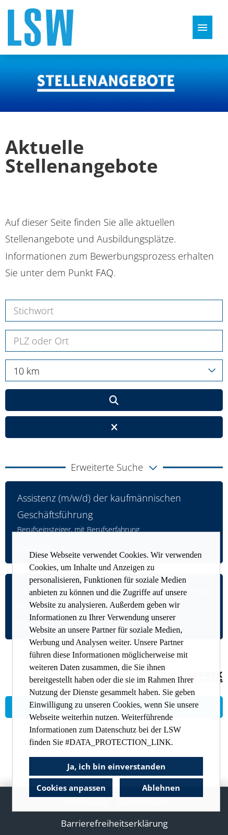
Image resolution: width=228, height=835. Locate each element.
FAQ (104, 272)
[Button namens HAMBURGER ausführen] (202, 27)
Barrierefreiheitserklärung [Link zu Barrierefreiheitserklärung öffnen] (114, 823)
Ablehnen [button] (161, 787)
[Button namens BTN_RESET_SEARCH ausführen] (114, 427)
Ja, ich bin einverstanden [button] (116, 766)
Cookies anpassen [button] (71, 787)
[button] (114, 467)
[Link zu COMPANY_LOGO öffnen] (40, 27)
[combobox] (114, 370)
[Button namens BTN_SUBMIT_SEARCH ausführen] (114, 400)
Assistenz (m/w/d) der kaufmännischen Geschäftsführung (99, 506)
